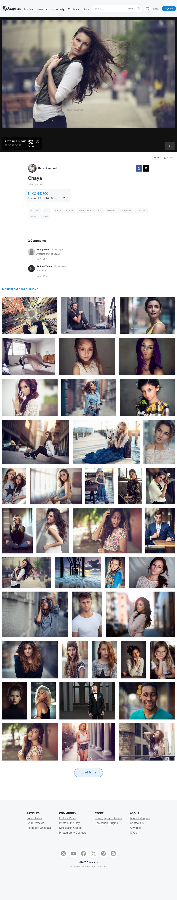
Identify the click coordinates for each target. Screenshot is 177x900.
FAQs (133, 832)
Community (57, 9)
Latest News (34, 818)
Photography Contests (72, 832)
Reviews (41, 9)
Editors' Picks (67, 818)
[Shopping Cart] (147, 8)
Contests (73, 9)
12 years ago (57, 249)
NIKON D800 (38, 194)
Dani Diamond (47, 168)
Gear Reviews (35, 823)
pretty (127, 210)
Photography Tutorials (108, 818)
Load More (88, 772)
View (156, 157)
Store (85, 9)
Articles (28, 9)
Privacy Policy (77, 866)
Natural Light (85, 210)
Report (168, 157)
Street (69, 210)
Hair (47, 210)
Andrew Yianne (44, 266)
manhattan (113, 210)
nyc (100, 210)
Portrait (35, 210)
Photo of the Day (69, 823)
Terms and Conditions (96, 866)
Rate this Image (15, 141)
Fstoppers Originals (39, 827)
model (33, 216)
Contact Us (137, 823)
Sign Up (169, 8)
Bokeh (58, 210)
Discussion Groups (70, 827)
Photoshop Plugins (106, 823)
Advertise (136, 827)
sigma (45, 216)
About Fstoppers (140, 818)
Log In (156, 8)
